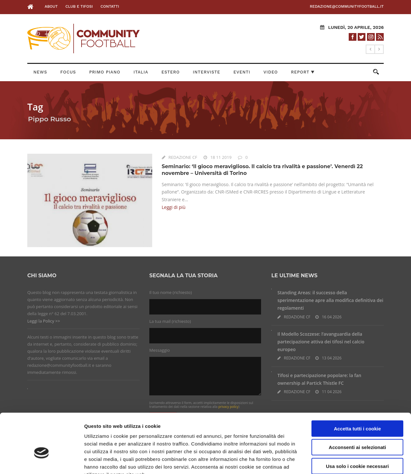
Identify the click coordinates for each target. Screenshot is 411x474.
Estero (171, 72)
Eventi (241, 72)
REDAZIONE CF (183, 157)
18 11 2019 (221, 157)
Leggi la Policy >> (43, 321)
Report (303, 72)
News (40, 72)
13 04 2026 (331, 358)
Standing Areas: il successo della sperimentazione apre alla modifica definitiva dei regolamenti (330, 300)
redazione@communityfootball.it (347, 6)
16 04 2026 (331, 317)
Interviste (206, 72)
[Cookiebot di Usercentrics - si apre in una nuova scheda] (41, 461)
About (51, 6)
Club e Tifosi (79, 6)
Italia (141, 72)
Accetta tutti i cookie (357, 389)
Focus (68, 72)
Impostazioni (339, 461)
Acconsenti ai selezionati (357, 408)
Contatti (110, 6)
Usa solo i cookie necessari (357, 427)
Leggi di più (174, 207)
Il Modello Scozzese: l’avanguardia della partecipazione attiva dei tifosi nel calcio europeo (320, 341)
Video (271, 72)
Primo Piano (104, 72)
